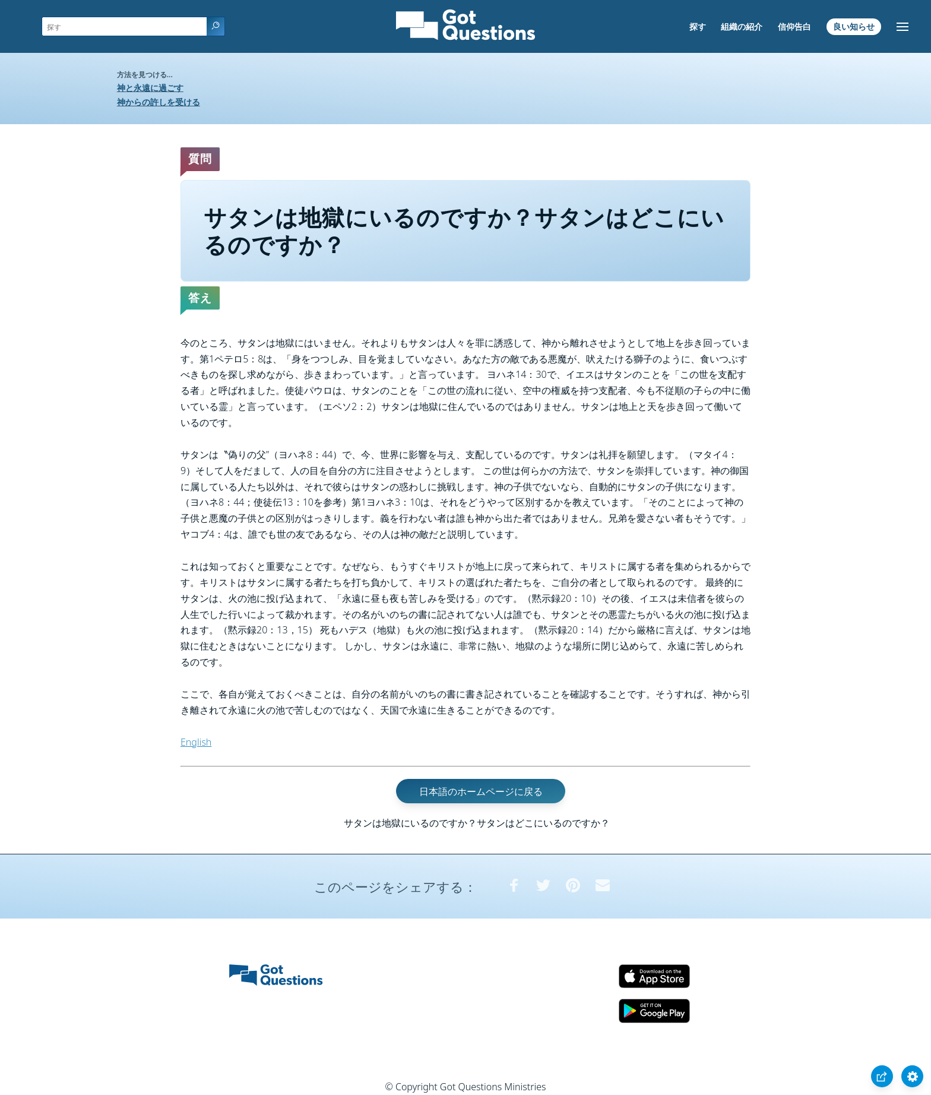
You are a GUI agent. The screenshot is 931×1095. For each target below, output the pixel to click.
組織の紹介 (741, 26)
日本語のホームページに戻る (481, 790)
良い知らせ (854, 26)
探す (697, 26)
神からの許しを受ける (158, 102)
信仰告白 (794, 26)
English (195, 742)
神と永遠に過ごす (150, 87)
